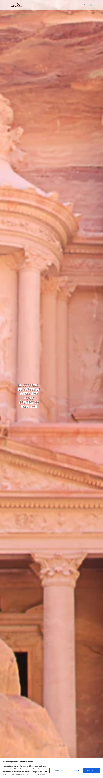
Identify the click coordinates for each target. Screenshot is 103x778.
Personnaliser (58, 770)
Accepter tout (92, 770)
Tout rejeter (74, 770)
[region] (51, 768)
